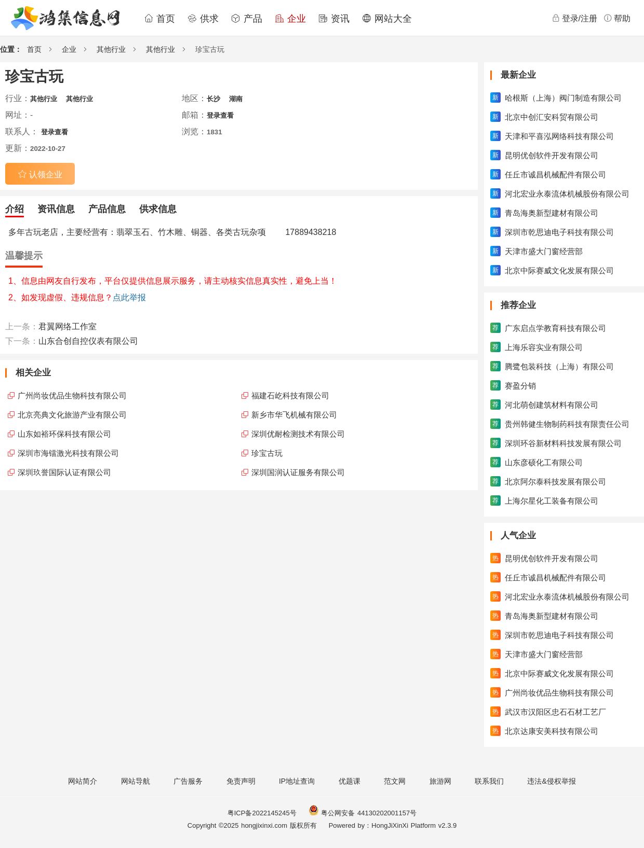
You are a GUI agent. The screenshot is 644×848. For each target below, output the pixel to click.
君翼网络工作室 (67, 326)
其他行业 (111, 49)
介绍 (14, 209)
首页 (159, 18)
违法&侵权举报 (551, 781)
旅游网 (440, 781)
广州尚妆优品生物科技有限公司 (72, 395)
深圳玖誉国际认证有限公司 (64, 472)
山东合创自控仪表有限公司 (88, 341)
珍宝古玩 (267, 453)
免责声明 (241, 781)
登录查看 (220, 115)
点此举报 (129, 297)
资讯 (334, 18)
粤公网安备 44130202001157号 (362, 813)
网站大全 (387, 18)
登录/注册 (574, 18)
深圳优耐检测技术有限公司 (298, 433)
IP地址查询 (297, 781)
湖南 (236, 99)
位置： (11, 49)
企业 (290, 18)
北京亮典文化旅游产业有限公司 (72, 414)
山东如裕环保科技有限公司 (64, 433)
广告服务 (188, 781)
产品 (246, 18)
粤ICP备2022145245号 (262, 813)
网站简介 (82, 781)
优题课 (349, 781)
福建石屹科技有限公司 (290, 395)
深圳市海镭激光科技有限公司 (68, 453)
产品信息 (107, 209)
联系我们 (489, 781)
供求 (203, 18)
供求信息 (158, 209)
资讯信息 (56, 209)
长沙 (213, 99)
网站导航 (135, 781)
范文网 (395, 781)
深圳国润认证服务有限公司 (298, 472)
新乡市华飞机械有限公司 (294, 414)
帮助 (616, 18)
